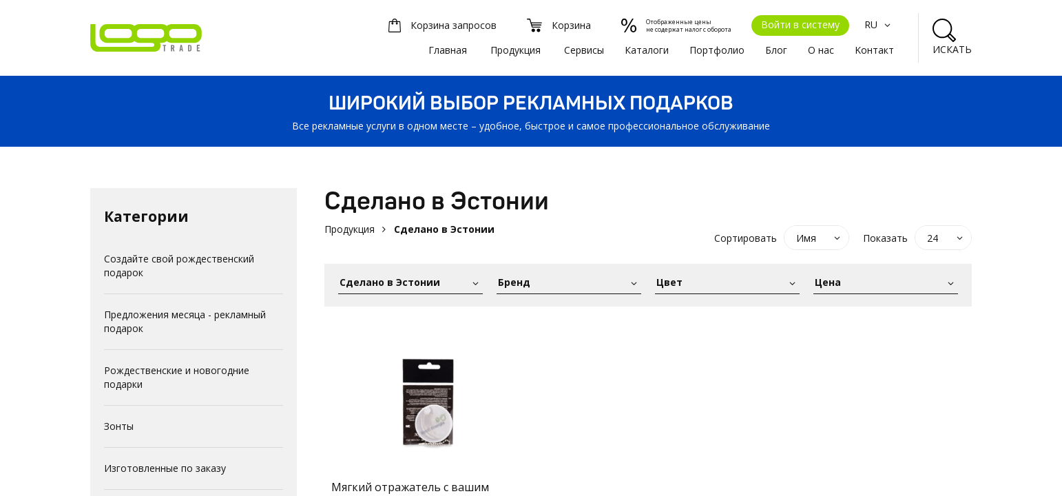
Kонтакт (874, 49)
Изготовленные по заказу (165, 468)
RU (879, 24)
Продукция (515, 49)
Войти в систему (800, 24)
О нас (821, 49)
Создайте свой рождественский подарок (179, 265)
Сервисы (584, 49)
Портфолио (717, 49)
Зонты (119, 426)
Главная (447, 49)
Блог (776, 49)
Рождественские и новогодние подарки (176, 377)
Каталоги (647, 49)
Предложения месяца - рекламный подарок (185, 321)
